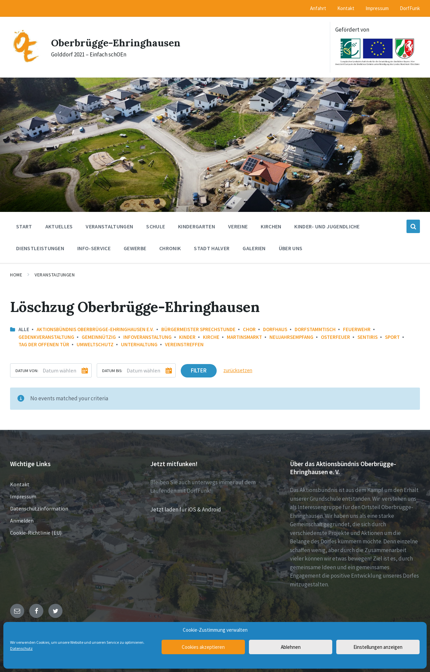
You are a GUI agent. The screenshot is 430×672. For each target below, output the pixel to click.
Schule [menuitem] (155, 226)
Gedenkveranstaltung (46, 337)
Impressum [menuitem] (377, 8)
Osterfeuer (335, 337)
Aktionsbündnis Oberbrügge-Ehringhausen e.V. (95, 329)
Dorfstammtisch (315, 329)
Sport (392, 337)
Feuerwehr (357, 329)
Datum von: (26, 370)
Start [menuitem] (24, 226)
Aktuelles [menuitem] (59, 226)
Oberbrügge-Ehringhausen (116, 42)
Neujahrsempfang (291, 337)
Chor (249, 329)
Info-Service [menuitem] (94, 248)
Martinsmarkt (244, 337)
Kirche (211, 337)
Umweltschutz (95, 344)
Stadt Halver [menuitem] (211, 248)
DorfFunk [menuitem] (410, 8)
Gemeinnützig (99, 337)
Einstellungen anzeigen (377, 647)
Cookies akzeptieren (203, 647)
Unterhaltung (139, 344)
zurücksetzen (237, 370)
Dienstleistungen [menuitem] (40, 248)
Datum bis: (112, 370)
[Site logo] (25, 61)
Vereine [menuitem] (238, 226)
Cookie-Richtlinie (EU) (35, 532)
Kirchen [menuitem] (271, 226)
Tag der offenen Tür (43, 344)
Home (16, 275)
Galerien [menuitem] (254, 248)
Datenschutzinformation (39, 508)
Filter (199, 370)
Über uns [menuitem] (291, 248)
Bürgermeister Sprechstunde (198, 329)
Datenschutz (21, 648)
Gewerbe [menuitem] (135, 248)
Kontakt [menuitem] (345, 8)
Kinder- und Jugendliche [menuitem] (326, 226)
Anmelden (22, 520)
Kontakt (20, 484)
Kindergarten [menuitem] (196, 226)
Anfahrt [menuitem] (318, 8)
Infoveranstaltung (147, 337)
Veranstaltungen (55, 275)
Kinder (187, 337)
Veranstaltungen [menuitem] (109, 226)
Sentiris (367, 337)
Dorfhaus (275, 329)
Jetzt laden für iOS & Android (185, 509)
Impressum (23, 496)
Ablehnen (291, 647)
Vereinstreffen (184, 344)
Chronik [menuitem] (170, 248)
